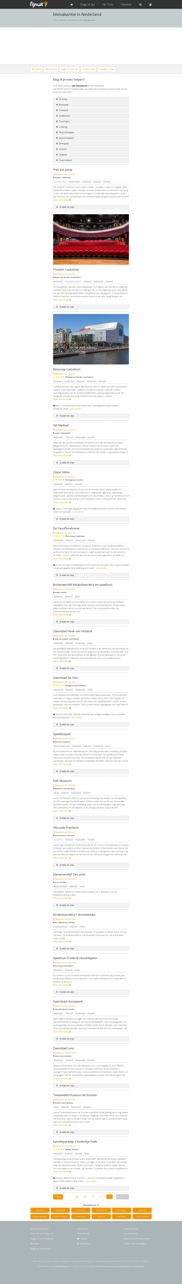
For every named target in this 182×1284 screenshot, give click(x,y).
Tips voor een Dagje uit (41, 1233)
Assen (56, 882)
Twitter (82, 1238)
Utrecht (61, 149)
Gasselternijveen (61, 1009)
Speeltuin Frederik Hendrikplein (75, 958)
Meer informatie (62, 200)
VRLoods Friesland (65, 827)
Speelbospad (62, 734)
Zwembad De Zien (65, 678)
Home (55, 20)
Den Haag (58, 966)
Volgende (122, 1196)
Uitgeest (70, 685)
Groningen (63, 121)
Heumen (57, 177)
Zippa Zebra (61, 472)
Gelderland (63, 115)
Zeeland (61, 154)
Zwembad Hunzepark (68, 1001)
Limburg (61, 127)
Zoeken (36, 69)
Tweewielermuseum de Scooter (75, 1095)
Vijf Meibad (61, 425)
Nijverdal (57, 742)
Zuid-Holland (64, 160)
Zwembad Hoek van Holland (72, 631)
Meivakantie (73, 20)
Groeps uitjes (88, 69)
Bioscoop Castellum (66, 369)
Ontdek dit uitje (65, 207)
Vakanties (126, 4)
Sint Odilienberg (60, 922)
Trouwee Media (60, 1266)
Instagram (83, 1243)
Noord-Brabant (65, 132)
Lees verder (75, 408)
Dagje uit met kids (69, 69)
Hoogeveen (71, 480)
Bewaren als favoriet (65, 174)
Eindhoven (58, 788)
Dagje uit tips (87, 4)
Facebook (83, 1233)
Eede (69, 1149)
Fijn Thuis (108, 4)
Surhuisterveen (60, 835)
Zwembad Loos (63, 1048)
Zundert (57, 1103)
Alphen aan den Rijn (62, 277)
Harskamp (71, 536)
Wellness (34, 1243)
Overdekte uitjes (106, 69)
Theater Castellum (66, 269)
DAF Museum (62, 781)
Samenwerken (131, 1233)
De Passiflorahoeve (66, 528)
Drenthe (61, 99)
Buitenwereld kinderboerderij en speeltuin (82, 584)
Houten (57, 592)
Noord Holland (60, 1216)
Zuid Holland (142, 1216)
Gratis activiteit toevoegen (137, 1238)
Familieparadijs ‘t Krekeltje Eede (75, 1141)
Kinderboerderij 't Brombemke (74, 914)
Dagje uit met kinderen (41, 1238)
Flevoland (62, 104)
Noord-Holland (65, 138)
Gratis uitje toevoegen (135, 1243)
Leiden (57, 433)
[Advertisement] (91, 45)
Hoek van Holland (61, 639)
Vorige (58, 1196)
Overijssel (62, 143)
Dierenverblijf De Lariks (69, 874)
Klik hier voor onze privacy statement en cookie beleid (117, 1266)
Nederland (63, 20)
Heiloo (56, 1056)
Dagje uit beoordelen (40, 1248)
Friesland (62, 110)
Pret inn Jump (62, 170)
